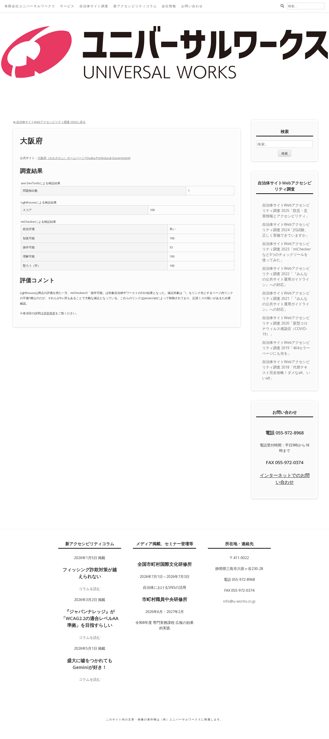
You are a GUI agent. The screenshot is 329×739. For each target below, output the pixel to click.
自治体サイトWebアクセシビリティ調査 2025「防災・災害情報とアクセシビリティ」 (286, 210)
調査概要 (49, 313)
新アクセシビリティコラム (135, 6)
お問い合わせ (192, 6)
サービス (67, 6)
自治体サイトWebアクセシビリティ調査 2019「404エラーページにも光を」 (286, 348)
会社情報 (169, 6)
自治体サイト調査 (93, 6)
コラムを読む (90, 588)
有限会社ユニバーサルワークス (30, 6)
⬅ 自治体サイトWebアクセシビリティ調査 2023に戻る (49, 122)
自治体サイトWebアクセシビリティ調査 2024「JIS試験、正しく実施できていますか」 (286, 230)
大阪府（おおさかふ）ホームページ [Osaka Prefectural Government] (84, 158)
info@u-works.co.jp (239, 601)
